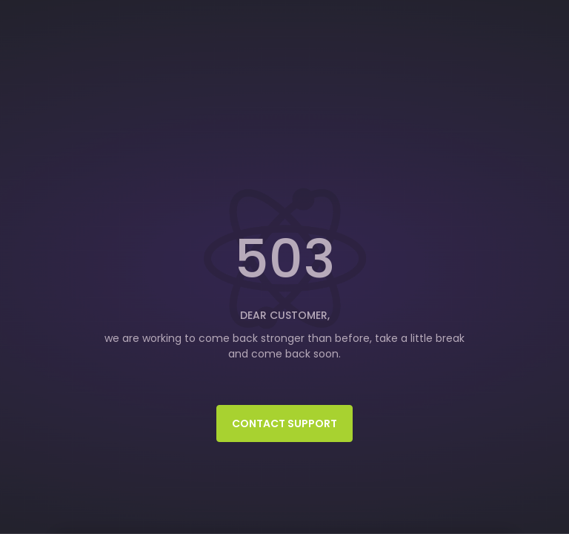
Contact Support (284, 423)
